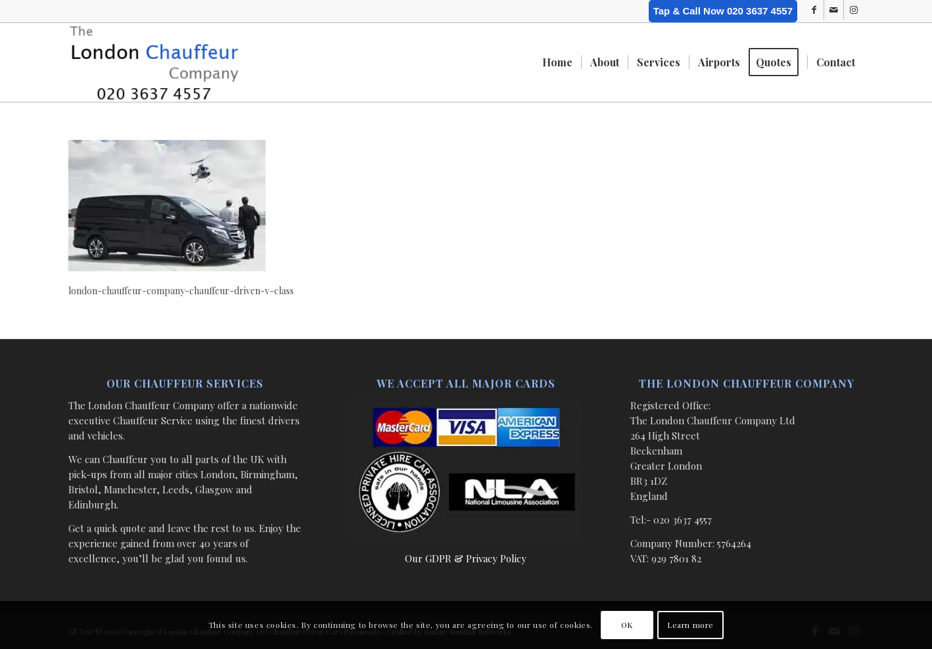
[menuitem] (557, 62)
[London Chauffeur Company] (154, 62)
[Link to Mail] (833, 10)
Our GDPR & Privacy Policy (465, 558)
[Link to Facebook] (814, 10)
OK (627, 624)
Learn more (690, 624)
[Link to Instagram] (854, 10)
